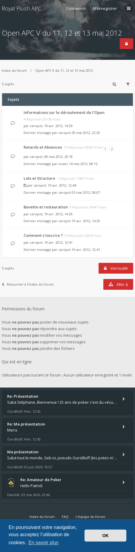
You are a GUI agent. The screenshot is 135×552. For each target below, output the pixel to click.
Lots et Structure (39, 178)
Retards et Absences (43, 147)
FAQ (65, 516)
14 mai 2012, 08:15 (83, 163)
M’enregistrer (105, 8)
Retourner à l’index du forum (28, 284)
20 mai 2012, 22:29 (86, 132)
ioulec (63, 163)
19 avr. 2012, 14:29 (86, 221)
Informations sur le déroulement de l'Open (64, 112)
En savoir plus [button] (43, 542)
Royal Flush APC (21, 8)
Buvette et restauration (46, 207)
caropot (36, 125)
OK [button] (105, 535)
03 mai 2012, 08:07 (86, 192)
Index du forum (14, 70)
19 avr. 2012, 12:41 (86, 249)
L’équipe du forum (90, 516)
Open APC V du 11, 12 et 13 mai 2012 (62, 33)
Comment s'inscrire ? (43, 235)
